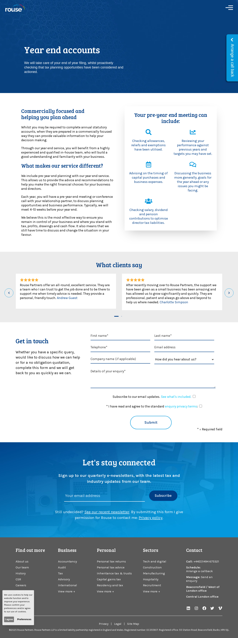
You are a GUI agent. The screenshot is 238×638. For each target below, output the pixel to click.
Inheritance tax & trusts (114, 573)
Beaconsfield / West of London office (202, 588)
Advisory (64, 579)
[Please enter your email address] (104, 496)
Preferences (24, 619)
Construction (152, 567)
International (67, 585)
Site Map (133, 624)
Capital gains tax (109, 579)
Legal (117, 624)
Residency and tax (110, 585)
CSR (18, 579)
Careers (21, 585)
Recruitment (152, 585)
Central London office (202, 596)
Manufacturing (154, 573)
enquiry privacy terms (181, 406)
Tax (60, 573)
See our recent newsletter (106, 512)
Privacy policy (151, 517)
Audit (62, 567)
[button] (116, 316)
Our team (22, 567)
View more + (66, 591)
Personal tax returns (111, 561)
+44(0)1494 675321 (206, 561)
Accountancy (67, 561)
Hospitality (150, 579)
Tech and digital (154, 561)
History (21, 573)
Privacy (103, 624)
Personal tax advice (111, 567)
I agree (9, 619)
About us (22, 561)
